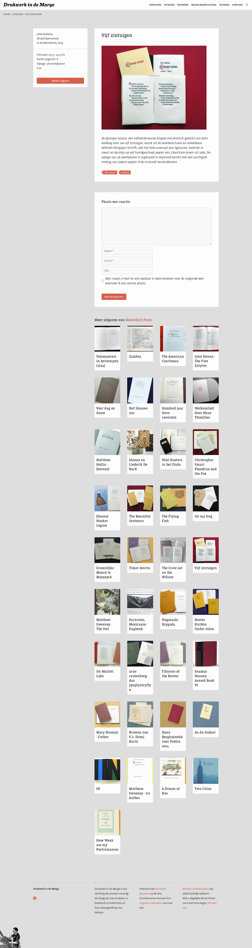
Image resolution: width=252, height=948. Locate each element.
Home (7, 14)
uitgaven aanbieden (150, 902)
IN (98, 789)
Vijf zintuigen (206, 568)
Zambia (135, 356)
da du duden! (205, 732)
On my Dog (203, 516)
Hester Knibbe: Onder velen (204, 624)
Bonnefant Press (138, 320)
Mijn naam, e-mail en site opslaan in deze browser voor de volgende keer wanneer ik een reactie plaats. (154, 281)
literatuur (110, 172)
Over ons (237, 5)
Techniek (224, 5)
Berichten (155, 5)
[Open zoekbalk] (245, 5)
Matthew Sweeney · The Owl (104, 624)
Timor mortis (139, 568)
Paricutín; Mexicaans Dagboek (137, 624)
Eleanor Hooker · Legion (103, 520)
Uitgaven (169, 5)
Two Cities (203, 789)
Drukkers (182, 5)
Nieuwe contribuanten (196, 888)
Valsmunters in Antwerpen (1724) (107, 361)
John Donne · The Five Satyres (205, 361)
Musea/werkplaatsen (203, 5)
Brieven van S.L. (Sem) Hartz (138, 736)
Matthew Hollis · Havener (103, 464)
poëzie (125, 172)
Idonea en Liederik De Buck (138, 464)
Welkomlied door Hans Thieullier (204, 412)
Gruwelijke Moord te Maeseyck (105, 572)
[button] (60, 81)
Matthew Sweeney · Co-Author (139, 793)
